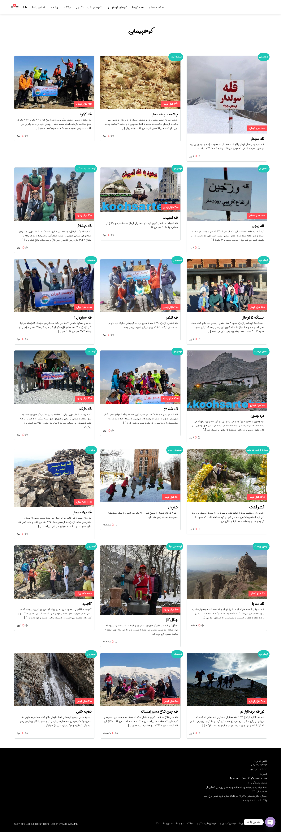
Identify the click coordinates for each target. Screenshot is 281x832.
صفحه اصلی (156, 7)
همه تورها (138, 7)
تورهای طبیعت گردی (89, 7)
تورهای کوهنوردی (116, 7)
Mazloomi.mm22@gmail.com (248, 778)
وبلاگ (67, 7)
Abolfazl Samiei (70, 824)
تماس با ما (38, 7)
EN (25, 7)
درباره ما (54, 7)
